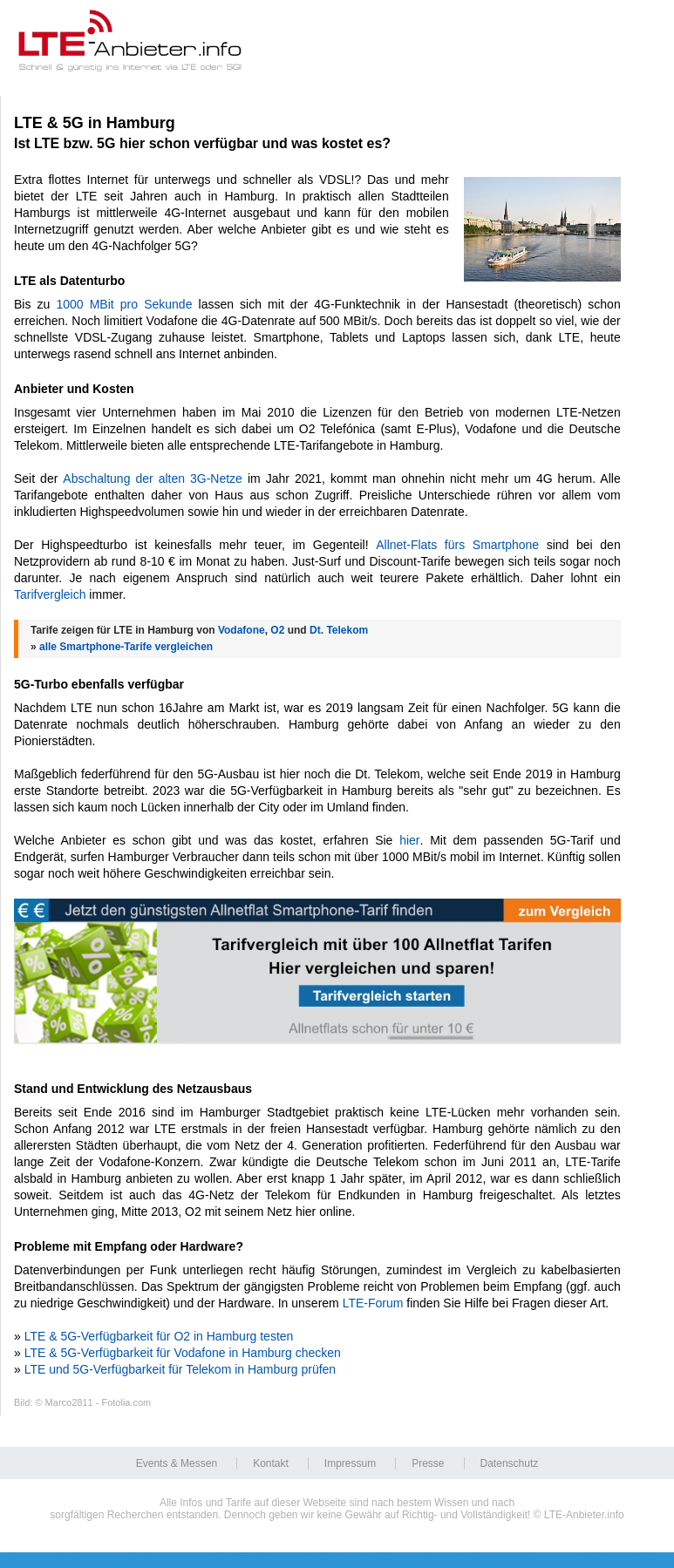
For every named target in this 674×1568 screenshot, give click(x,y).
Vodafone (241, 630)
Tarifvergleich (49, 594)
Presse (428, 1463)
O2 (277, 630)
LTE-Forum (373, 1303)
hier (409, 840)
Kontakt (271, 1463)
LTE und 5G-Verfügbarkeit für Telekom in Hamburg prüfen (180, 1369)
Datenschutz (509, 1463)
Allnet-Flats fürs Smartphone (457, 545)
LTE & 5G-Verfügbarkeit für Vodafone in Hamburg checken (182, 1353)
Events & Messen (176, 1463)
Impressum (350, 1463)
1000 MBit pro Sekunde (124, 304)
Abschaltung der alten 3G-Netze (152, 478)
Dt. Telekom (339, 630)
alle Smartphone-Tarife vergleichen (126, 647)
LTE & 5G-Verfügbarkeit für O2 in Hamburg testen (159, 1336)
